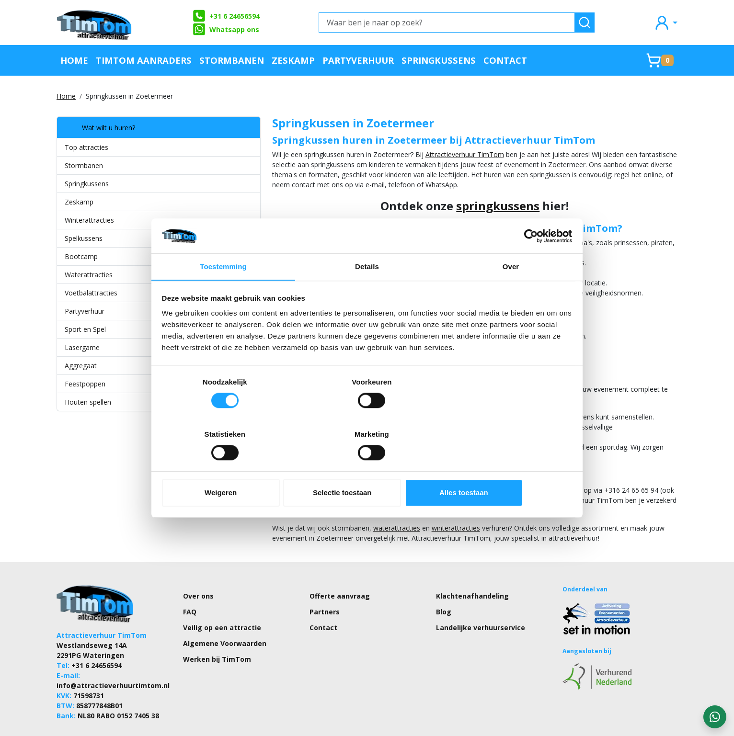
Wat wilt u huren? (100, 127)
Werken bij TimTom (217, 629)
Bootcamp (81, 256)
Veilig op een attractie (222, 597)
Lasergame (82, 347)
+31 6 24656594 (226, 16)
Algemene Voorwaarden (224, 613)
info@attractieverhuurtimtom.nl (113, 655)
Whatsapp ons (225, 29)
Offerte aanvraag (340, 565)
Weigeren (229, 467)
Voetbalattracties (91, 292)
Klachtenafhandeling (472, 565)
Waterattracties (89, 274)
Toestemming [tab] (223, 294)
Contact (505, 60)
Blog (443, 581)
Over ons (198, 565)
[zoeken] (584, 22)
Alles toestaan (505, 467)
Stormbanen (231, 60)
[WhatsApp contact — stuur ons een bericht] (714, 716)
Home (74, 60)
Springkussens (438, 60)
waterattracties (339, 497)
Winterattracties (89, 220)
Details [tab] (367, 294)
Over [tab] (511, 294)
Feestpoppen (85, 383)
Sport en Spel (85, 329)
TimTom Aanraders (144, 60)
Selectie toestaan (367, 467)
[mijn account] (665, 22)
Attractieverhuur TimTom (407, 154)
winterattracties (398, 497)
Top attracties (86, 147)
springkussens (469, 206)
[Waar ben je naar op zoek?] (447, 22)
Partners (325, 581)
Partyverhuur (358, 60)
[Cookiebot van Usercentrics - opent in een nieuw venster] (530, 262)
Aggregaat (81, 365)
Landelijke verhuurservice (480, 597)
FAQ (189, 581)
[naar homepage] (95, 22)
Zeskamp (293, 60)
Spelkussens (84, 238)
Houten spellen (88, 402)
